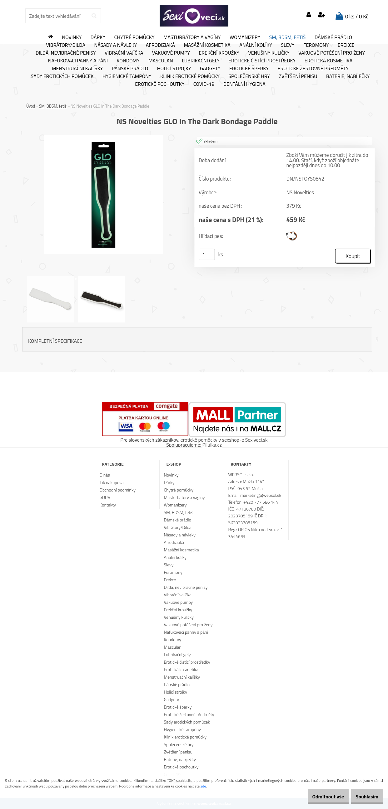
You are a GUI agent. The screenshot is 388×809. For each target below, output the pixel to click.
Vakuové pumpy (171, 53)
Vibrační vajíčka (124, 53)
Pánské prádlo (130, 68)
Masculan (160, 60)
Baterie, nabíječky (348, 76)
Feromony (316, 45)
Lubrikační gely (200, 60)
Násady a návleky (115, 45)
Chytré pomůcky (134, 37)
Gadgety (210, 68)
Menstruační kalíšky (77, 68)
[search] (93, 16)
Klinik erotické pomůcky (190, 76)
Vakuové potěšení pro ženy (331, 53)
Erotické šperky (249, 68)
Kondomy (128, 60)
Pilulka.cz (212, 445)
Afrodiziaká (160, 45)
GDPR (104, 497)
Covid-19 (203, 84)
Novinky (72, 37)
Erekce (346, 45)
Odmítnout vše (319, 796)
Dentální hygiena (244, 84)
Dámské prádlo (333, 37)
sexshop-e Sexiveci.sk (244, 440)
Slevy (287, 45)
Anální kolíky (255, 45)
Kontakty (107, 505)
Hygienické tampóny (127, 76)
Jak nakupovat (112, 482)
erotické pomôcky (199, 440)
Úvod (30, 106)
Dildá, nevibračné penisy (66, 53)
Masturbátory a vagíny (192, 37)
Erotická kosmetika (329, 60)
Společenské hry (249, 76)
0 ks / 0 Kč (356, 16)
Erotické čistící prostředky (262, 60)
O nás (104, 475)
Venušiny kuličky (268, 53)
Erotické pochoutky (159, 84)
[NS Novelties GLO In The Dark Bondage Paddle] (103, 137)
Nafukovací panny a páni (78, 60)
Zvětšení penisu (298, 76)
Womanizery (245, 37)
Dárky (98, 37)
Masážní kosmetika (207, 45)
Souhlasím (363, 796)
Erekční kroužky (219, 53)
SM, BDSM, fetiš (287, 37)
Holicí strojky (174, 68)
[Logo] (194, 15)
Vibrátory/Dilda (65, 45)
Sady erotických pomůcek (62, 76)
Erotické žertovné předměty (313, 68)
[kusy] (207, 254)
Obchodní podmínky (117, 490)
